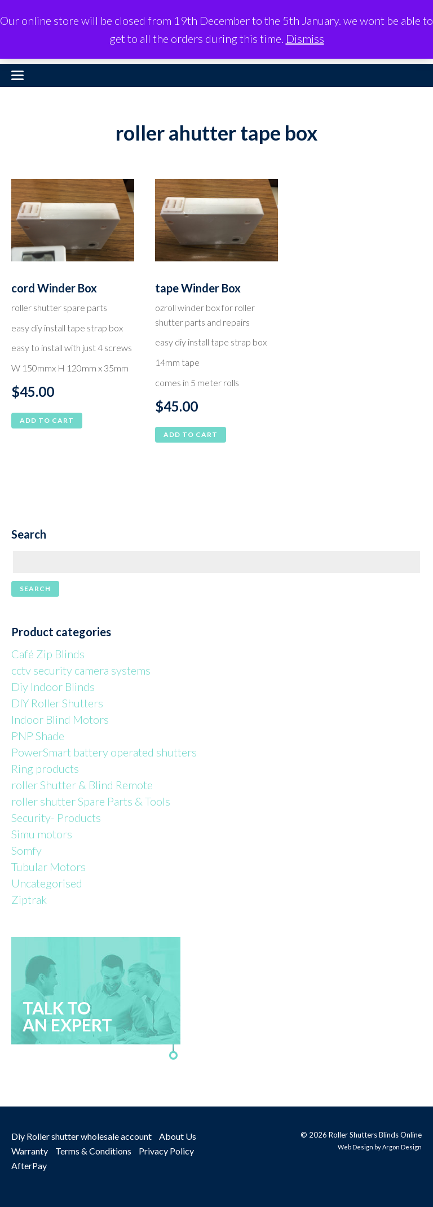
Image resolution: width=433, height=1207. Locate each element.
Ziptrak (29, 899)
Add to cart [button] (47, 420)
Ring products (45, 768)
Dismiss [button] (305, 38)
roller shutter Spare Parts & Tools (90, 801)
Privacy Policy (166, 1150)
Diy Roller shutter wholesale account (81, 1136)
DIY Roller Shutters (57, 703)
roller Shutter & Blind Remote (82, 784)
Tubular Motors (48, 866)
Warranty (29, 1150)
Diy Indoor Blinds (53, 686)
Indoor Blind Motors (60, 719)
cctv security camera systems (81, 670)
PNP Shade (37, 735)
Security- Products (56, 817)
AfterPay (29, 1165)
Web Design (355, 1147)
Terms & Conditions (93, 1150)
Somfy (26, 850)
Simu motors (41, 834)
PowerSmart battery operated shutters (104, 752)
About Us (177, 1136)
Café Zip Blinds (48, 654)
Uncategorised (46, 883)
